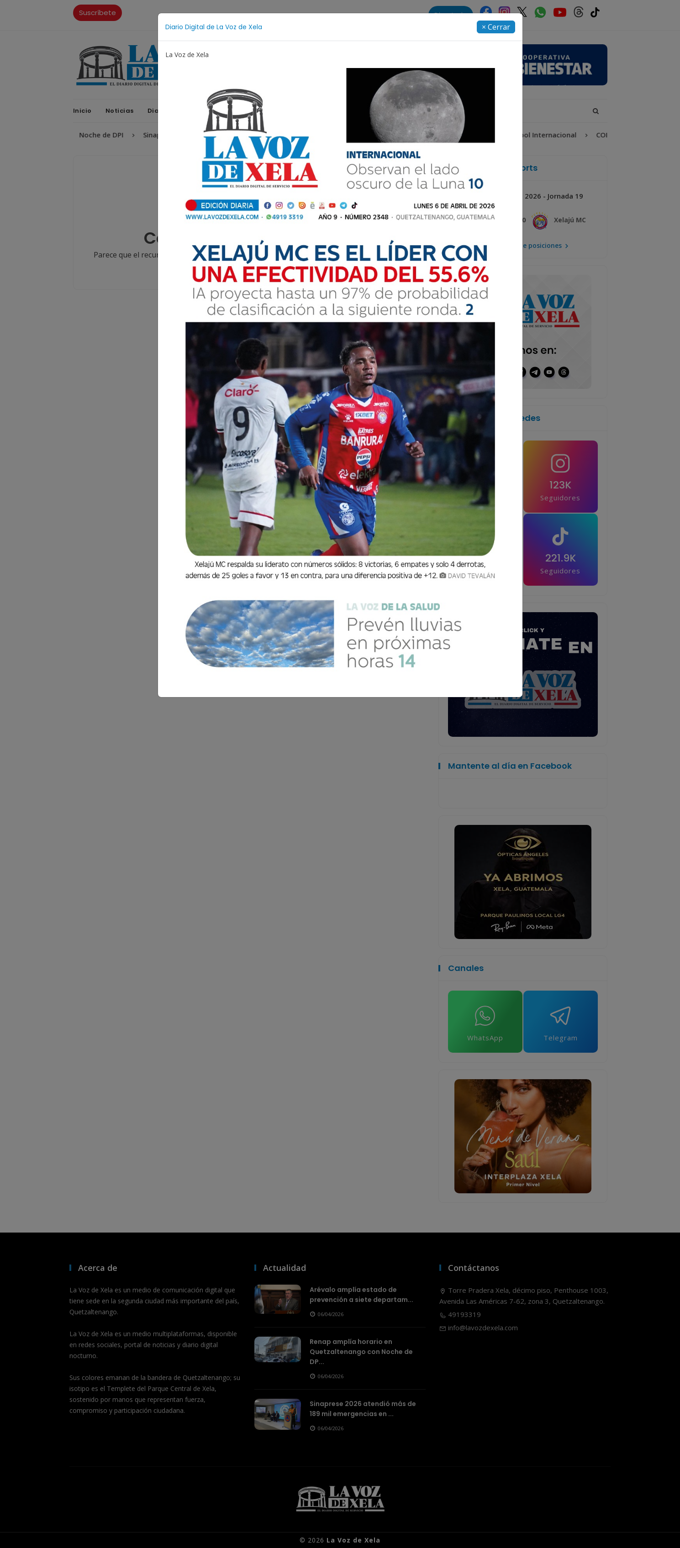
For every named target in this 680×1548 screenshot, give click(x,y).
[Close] (496, 27)
